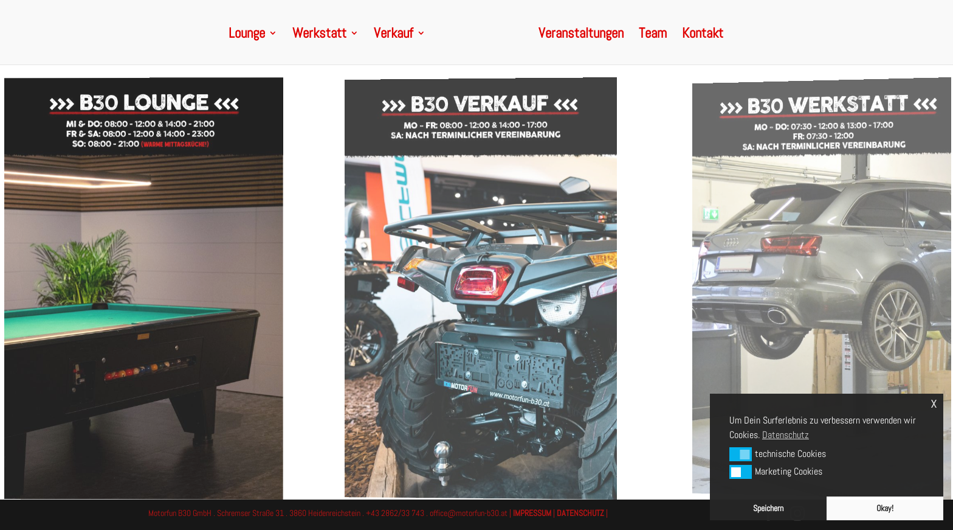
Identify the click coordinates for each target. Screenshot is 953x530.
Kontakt (702, 35)
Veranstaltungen (581, 35)
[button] (740, 454)
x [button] (934, 402)
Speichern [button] (768, 508)
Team (653, 35)
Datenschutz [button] (785, 434)
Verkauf (393, 35)
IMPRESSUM (532, 512)
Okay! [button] (884, 508)
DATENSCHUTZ (580, 512)
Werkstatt (319, 35)
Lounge (247, 35)
